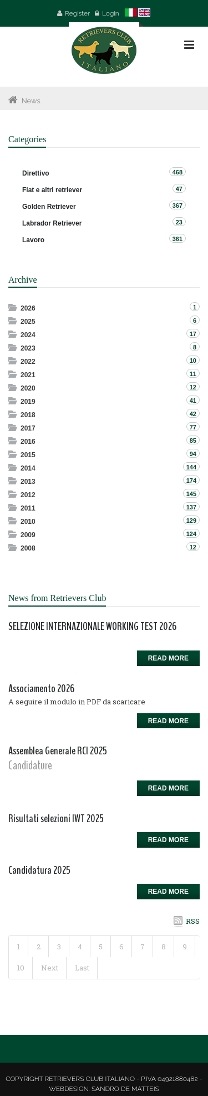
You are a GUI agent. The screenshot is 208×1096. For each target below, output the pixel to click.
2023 (28, 348)
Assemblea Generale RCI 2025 (57, 750)
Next (49, 968)
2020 (28, 388)
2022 (28, 362)
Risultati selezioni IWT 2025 (56, 818)
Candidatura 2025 (39, 870)
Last (82, 968)
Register (77, 13)
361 (177, 239)
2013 (28, 482)
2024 (28, 335)
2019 (28, 402)
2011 (28, 508)
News (31, 101)
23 (179, 222)
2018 (28, 415)
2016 (28, 442)
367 (177, 205)
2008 (28, 548)
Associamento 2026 (41, 688)
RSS (193, 921)
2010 (28, 522)
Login (110, 13)
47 (179, 189)
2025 (28, 322)
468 (177, 172)
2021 (28, 375)
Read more (168, 658)
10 (20, 968)
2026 (28, 308)
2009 (28, 535)
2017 (28, 428)
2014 (28, 468)
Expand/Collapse (13, 307)
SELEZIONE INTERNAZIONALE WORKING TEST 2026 (92, 626)
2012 (28, 495)
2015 (28, 455)
